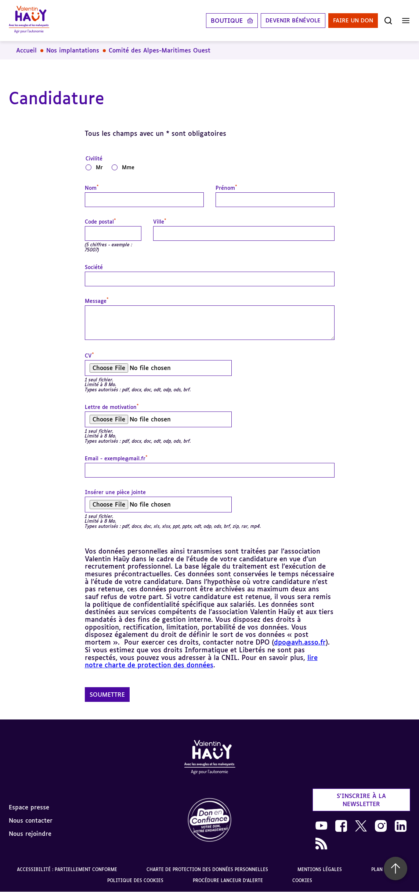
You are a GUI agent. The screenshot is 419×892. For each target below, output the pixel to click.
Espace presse (29, 807)
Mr (99, 167)
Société (94, 267)
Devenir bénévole (287, 20)
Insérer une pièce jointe (115, 492)
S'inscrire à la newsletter (361, 800)
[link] (209, 820)
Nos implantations (72, 50)
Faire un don (351, 20)
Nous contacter (31, 820)
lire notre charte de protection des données (201, 661)
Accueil (26, 50)
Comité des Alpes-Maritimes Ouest (159, 50)
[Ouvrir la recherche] (388, 20)
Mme (128, 167)
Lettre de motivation (112, 407)
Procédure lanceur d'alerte (228, 880)
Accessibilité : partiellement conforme (67, 869)
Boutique (219, 20)
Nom (92, 188)
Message (97, 301)
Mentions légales (319, 869)
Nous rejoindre (30, 833)
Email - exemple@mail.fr (116, 458)
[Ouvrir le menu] (405, 20)
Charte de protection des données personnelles (207, 869)
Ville (159, 222)
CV (89, 356)
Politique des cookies (135, 880)
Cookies (302, 880)
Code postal (100, 222)
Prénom (226, 188)
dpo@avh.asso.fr (300, 642)
